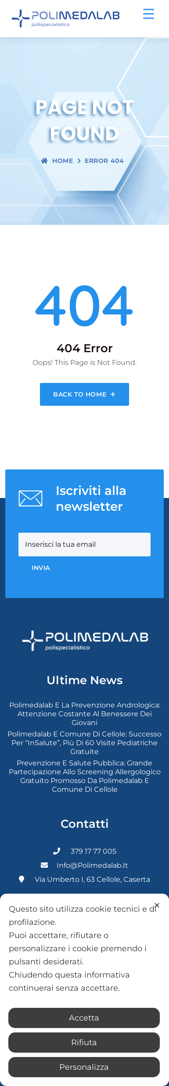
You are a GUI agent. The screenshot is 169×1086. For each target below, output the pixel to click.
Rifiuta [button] (84, 1042)
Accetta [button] (84, 1018)
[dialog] (84, 990)
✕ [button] (157, 905)
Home (57, 161)
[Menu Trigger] (149, 13)
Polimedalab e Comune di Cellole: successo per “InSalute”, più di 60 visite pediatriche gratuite (84, 743)
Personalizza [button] (84, 1067)
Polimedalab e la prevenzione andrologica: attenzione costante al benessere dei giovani (84, 714)
